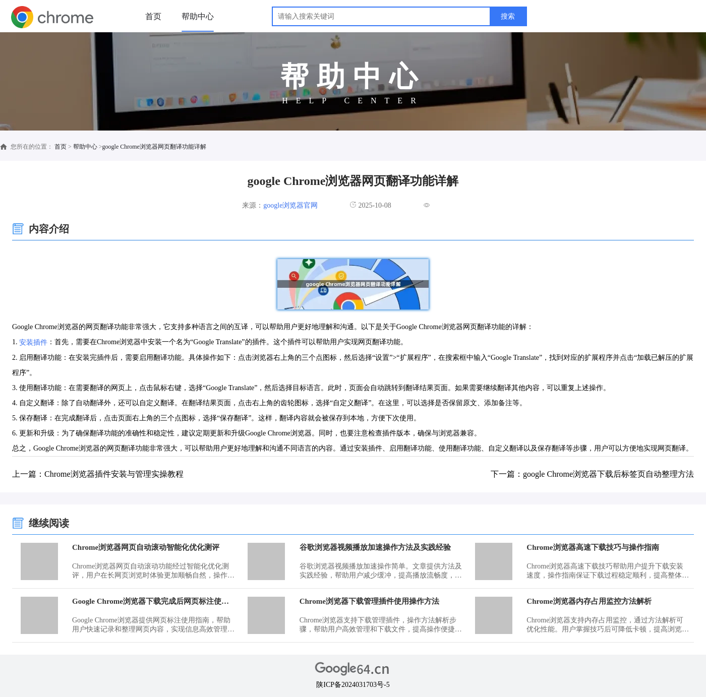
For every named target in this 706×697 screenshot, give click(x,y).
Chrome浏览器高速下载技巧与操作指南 (592, 547)
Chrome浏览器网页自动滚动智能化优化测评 (145, 547)
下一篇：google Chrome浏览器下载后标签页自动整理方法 (592, 474)
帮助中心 (198, 16)
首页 (153, 16)
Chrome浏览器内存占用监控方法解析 (588, 601)
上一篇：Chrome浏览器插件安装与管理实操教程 (98, 474)
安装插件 (33, 342)
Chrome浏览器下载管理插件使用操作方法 (369, 601)
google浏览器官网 (290, 205)
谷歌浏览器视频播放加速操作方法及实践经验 (375, 547)
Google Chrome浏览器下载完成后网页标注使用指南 (154, 601)
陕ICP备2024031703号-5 (352, 684)
